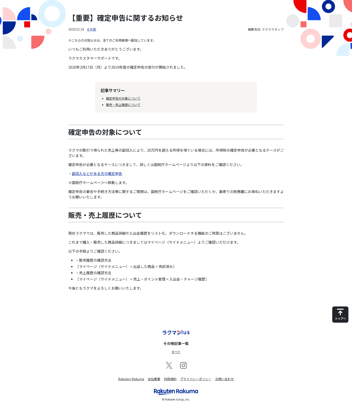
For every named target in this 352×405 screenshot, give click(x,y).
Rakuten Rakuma (131, 379)
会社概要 (154, 379)
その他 (91, 29)
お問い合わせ (224, 379)
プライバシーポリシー (195, 379)
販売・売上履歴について (123, 104)
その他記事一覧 (176, 343)
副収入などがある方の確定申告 (97, 173)
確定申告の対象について (123, 98)
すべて (176, 352)
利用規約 (170, 379)
